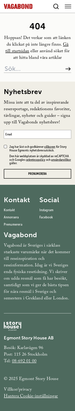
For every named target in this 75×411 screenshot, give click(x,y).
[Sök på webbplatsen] (33, 68)
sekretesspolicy (35, 159)
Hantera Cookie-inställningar (31, 396)
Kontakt (9, 210)
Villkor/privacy (18, 390)
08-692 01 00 (24, 361)
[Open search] (56, 6)
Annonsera (11, 217)
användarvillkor (61, 159)
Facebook (46, 217)
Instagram (46, 210)
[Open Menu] (68, 6)
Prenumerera (13, 224)
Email (8, 134)
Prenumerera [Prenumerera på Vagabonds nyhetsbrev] (37, 173)
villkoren (49, 146)
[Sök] (68, 69)
